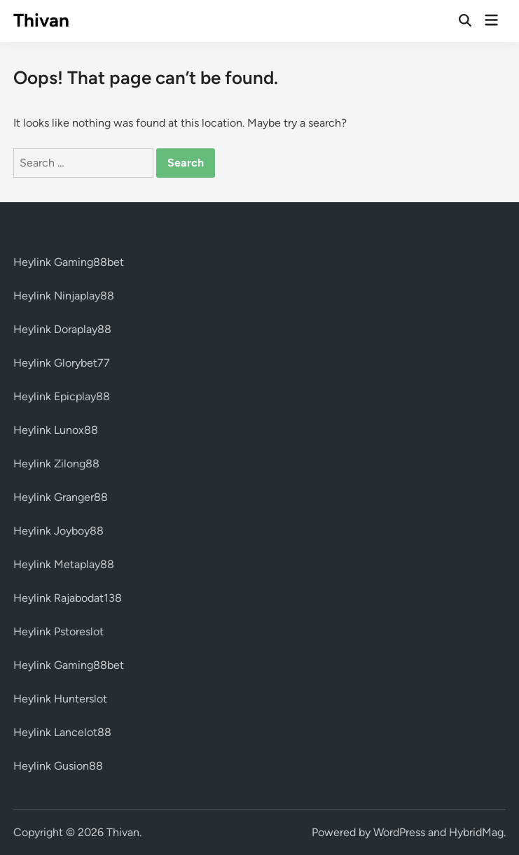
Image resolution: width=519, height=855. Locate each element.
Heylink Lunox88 (55, 430)
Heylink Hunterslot (60, 698)
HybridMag (476, 832)
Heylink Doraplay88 (62, 329)
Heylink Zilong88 (56, 463)
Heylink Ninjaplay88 (63, 295)
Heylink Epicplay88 (61, 396)
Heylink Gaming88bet (68, 262)
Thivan (41, 20)
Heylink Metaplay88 (63, 564)
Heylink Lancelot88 (62, 732)
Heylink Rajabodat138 (67, 598)
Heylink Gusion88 (58, 765)
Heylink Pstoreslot (58, 631)
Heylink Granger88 (60, 497)
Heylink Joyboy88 (58, 530)
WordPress (399, 832)
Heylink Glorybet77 (61, 362)
